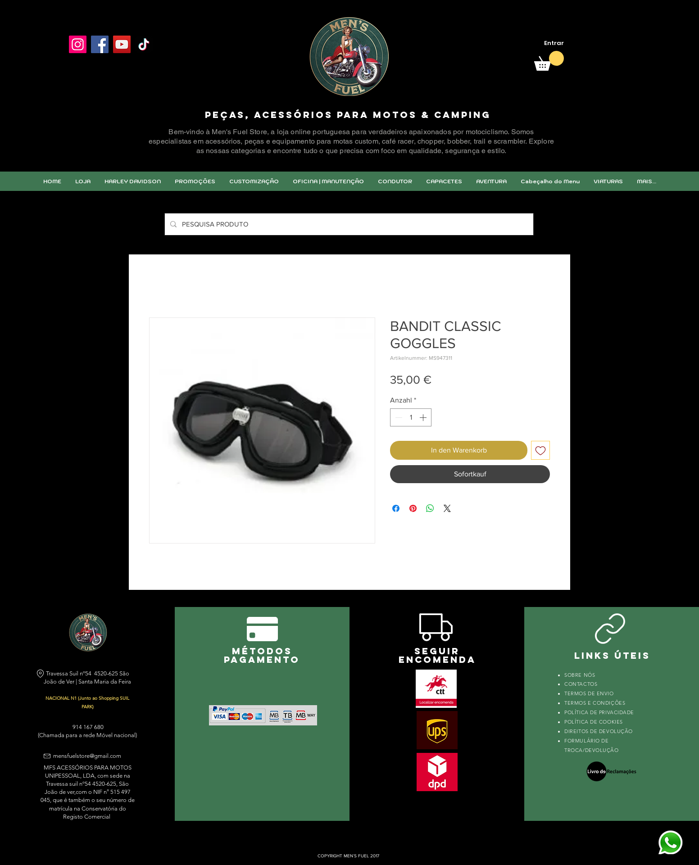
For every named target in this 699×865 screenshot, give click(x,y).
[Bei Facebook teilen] (395, 508)
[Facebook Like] (90, 66)
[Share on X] (447, 508)
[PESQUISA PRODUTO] (348, 224)
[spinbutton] (411, 417)
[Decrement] (397, 417)
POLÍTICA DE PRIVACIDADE (599, 712)
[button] (254, 181)
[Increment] (424, 417)
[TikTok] (144, 44)
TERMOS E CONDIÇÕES (594, 703)
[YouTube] (122, 44)
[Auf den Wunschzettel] (540, 450)
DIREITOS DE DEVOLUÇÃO (598, 731)
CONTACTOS (580, 684)
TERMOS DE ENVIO (589, 693)
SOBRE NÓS (579, 675)
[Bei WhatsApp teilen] (430, 508)
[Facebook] (100, 44)
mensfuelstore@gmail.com (87, 755)
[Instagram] (77, 44)
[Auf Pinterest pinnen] (413, 508)
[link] (549, 61)
